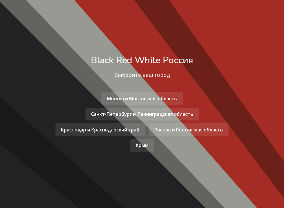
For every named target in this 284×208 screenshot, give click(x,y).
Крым (142, 145)
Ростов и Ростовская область (188, 130)
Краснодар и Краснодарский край (100, 130)
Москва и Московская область (142, 98)
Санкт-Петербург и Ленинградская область (142, 114)
